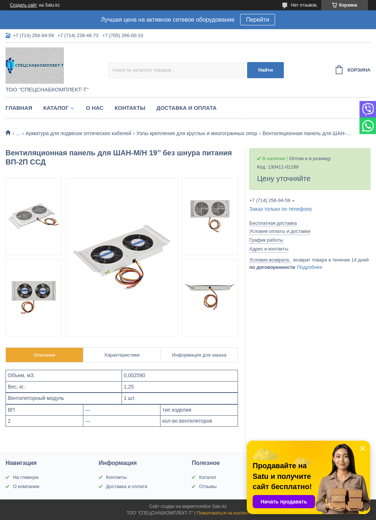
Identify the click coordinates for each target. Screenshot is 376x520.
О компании (26, 486)
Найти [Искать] (265, 70)
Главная (19, 108)
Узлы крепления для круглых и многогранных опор (197, 133)
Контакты (130, 108)
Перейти (257, 20)
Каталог (56, 108)
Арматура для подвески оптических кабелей (78, 133)
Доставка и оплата (186, 108)
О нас (95, 108)
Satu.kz (219, 506)
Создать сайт (23, 5)
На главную (26, 477)
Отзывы (208, 486)
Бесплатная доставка (273, 223)
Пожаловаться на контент (223, 513)
